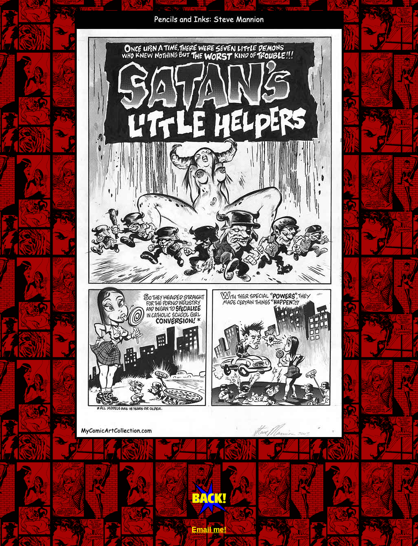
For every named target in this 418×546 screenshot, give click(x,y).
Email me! (208, 530)
